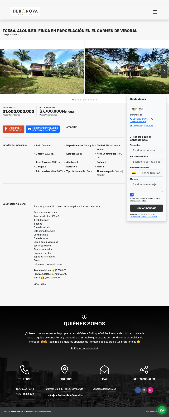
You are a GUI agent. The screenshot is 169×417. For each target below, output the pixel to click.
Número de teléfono (140, 167)
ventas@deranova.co (143, 126)
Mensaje (134, 179)
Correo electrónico (139, 156)
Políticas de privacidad (84, 348)
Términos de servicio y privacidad (143, 217)
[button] (73, 99)
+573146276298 (138, 121)
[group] (42, 71)
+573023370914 (141, 119)
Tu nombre (135, 145)
